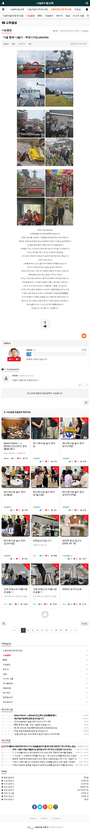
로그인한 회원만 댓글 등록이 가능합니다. (45, 393)
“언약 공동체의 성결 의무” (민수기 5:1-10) (25, 721)
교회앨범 (9, 22)
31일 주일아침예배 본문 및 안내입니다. (24, 731)
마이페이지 (8, 702)
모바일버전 (56, 819)
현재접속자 (8, 697)
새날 (68, 15)
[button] (86, 402)
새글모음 (7, 688)
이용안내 (32, 819)
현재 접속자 (9, 777)
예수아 (59, 15)
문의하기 (44, 819)
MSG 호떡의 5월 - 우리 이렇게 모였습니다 (25, 725)
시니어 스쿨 (78, 15)
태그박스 (7, 693)
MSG (40, 15)
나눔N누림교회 (17, 9)
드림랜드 (49, 15)
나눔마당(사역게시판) (37, 9)
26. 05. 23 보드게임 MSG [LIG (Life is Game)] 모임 (29, 728)
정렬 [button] (84, 624)
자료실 (77, 9)
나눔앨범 (30, 15)
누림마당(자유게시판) (61, 9)
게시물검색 (8, 683)
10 (66, 630)
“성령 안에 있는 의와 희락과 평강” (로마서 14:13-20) (30, 734)
